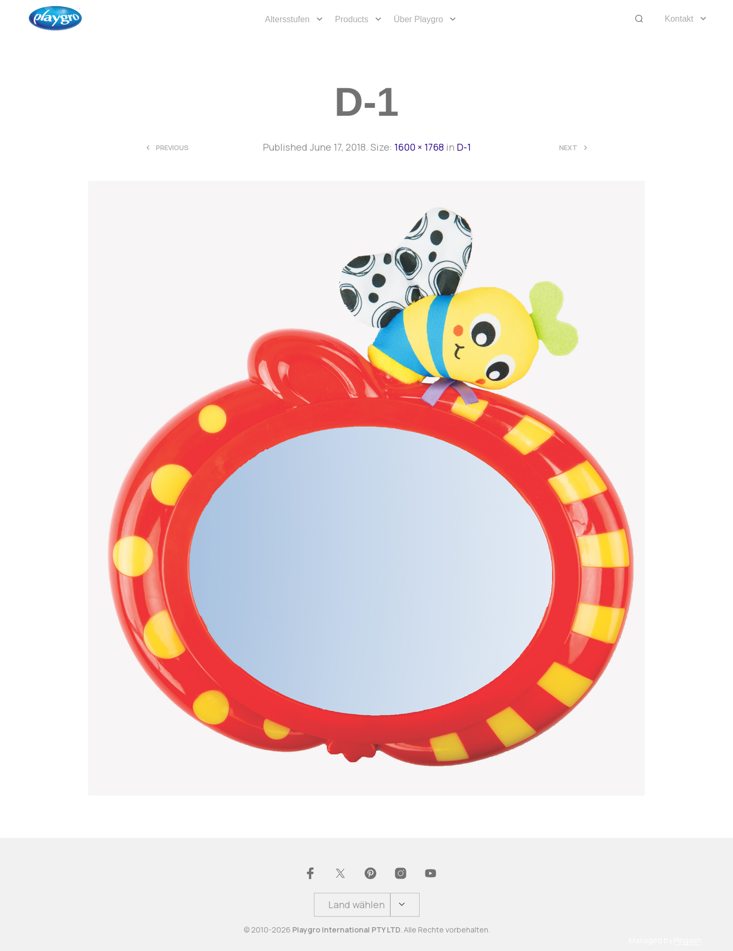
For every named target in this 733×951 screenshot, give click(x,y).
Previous (172, 147)
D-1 (464, 147)
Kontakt (679, 18)
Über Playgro (418, 19)
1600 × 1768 (419, 147)
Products (351, 19)
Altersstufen (287, 19)
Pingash (687, 940)
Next (568, 147)
